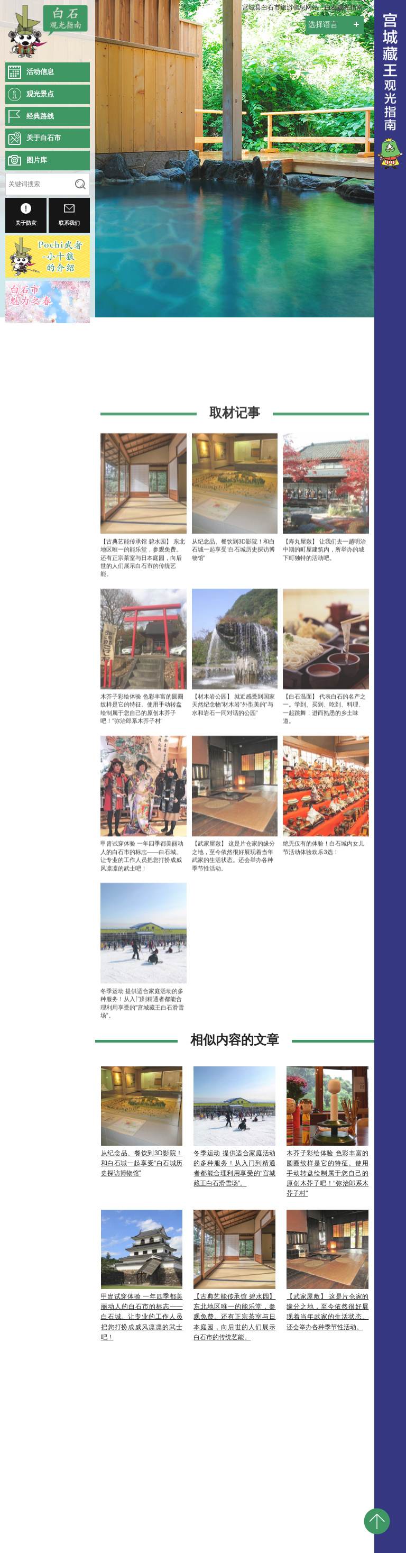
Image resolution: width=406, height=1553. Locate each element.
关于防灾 (25, 214)
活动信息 (40, 72)
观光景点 (40, 94)
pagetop (376, 1521)
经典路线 (40, 116)
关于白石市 (43, 138)
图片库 (36, 160)
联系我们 (69, 214)
